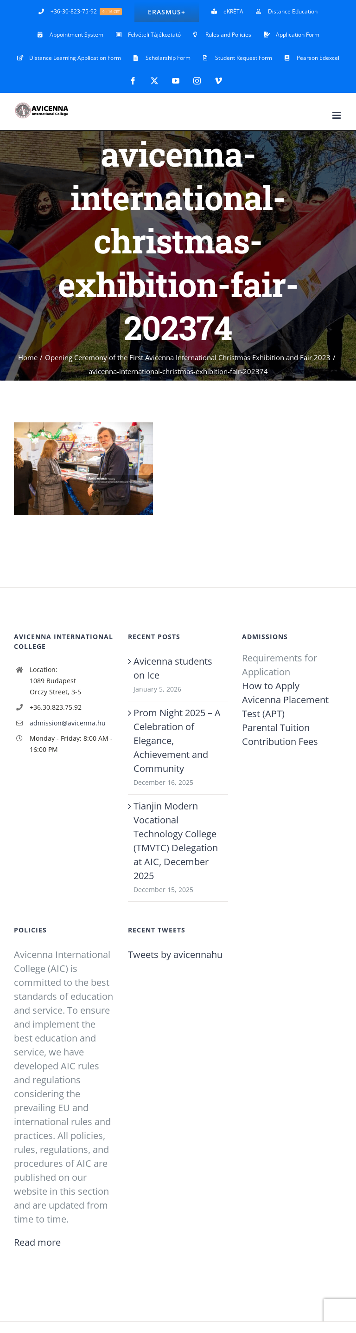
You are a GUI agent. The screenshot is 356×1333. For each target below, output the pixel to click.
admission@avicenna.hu (68, 722)
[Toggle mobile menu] (337, 115)
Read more (37, 1242)
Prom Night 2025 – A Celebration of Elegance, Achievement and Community (177, 740)
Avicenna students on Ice (173, 668)
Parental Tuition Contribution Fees (280, 734)
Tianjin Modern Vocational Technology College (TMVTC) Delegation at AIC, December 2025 (176, 841)
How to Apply (270, 685)
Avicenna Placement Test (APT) (285, 706)
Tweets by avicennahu (175, 954)
